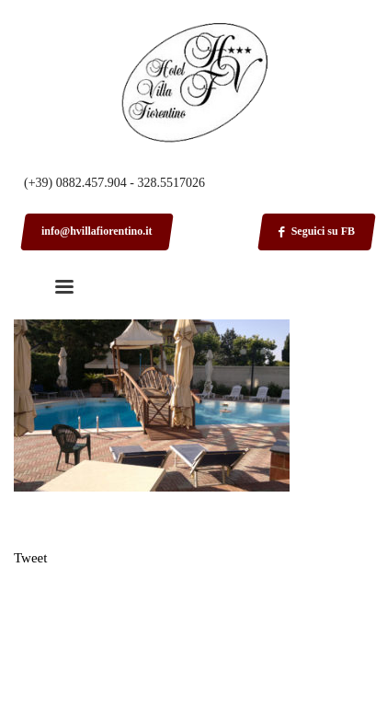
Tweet (30, 557)
